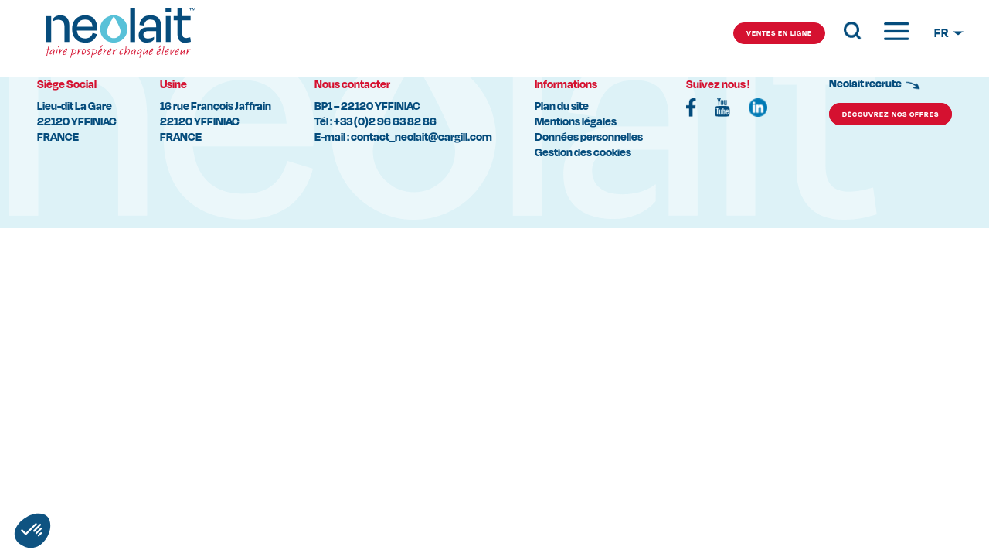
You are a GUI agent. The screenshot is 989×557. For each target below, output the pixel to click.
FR (942, 33)
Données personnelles (589, 136)
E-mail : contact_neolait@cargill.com (403, 136)
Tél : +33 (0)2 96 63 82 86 (375, 121)
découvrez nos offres (890, 114)
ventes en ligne (779, 33)
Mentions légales (576, 121)
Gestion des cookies (583, 152)
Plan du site (562, 105)
